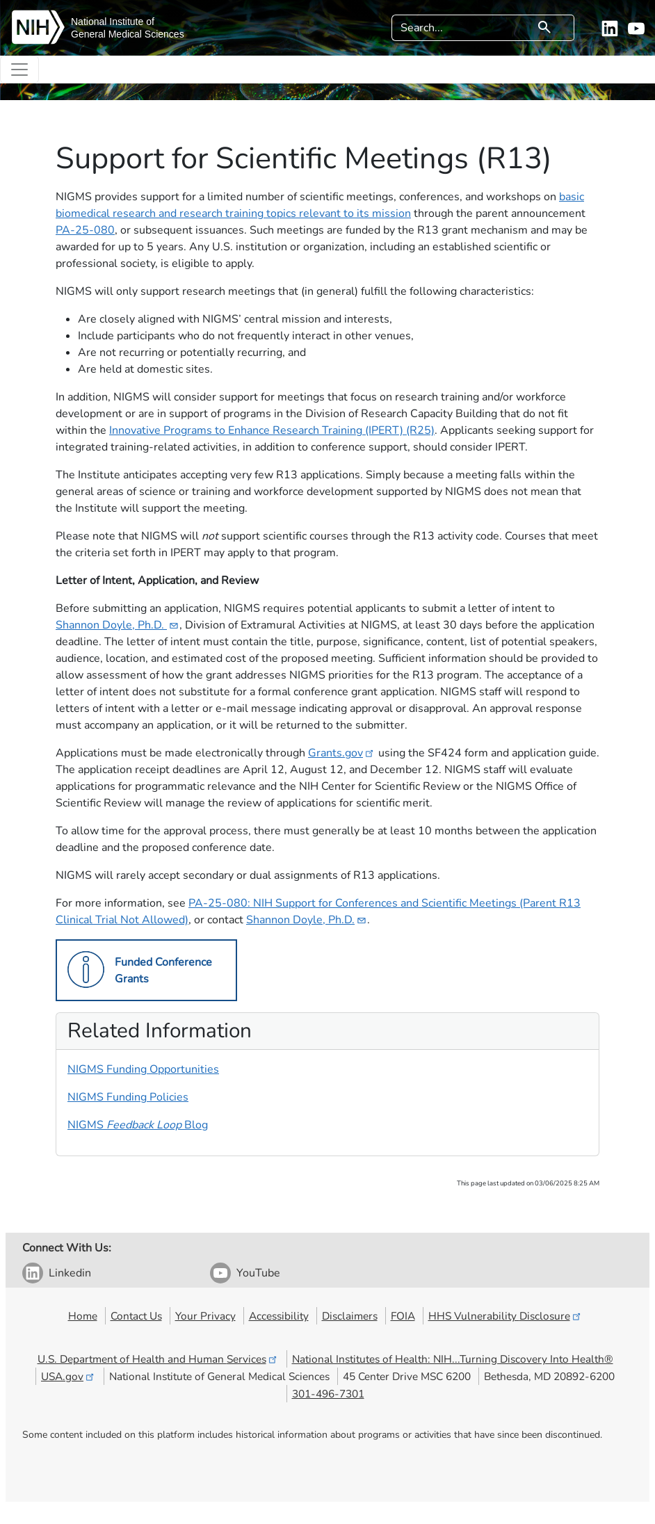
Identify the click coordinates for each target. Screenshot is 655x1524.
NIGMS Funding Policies (127, 1097)
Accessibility (279, 1315)
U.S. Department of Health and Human (158, 1359)
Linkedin (70, 1273)
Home (82, 1315)
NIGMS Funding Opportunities (143, 1069)
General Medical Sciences (127, 34)
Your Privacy (205, 1315)
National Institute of (112, 21)
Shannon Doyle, (117, 625)
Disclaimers (350, 1315)
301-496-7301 (328, 1393)
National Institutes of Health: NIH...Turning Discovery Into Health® (452, 1359)
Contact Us (136, 1315)
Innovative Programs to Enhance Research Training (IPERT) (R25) (272, 430)
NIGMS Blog (137, 1125)
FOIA (403, 1315)
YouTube (258, 1273)
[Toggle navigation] (19, 69)
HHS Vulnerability (505, 1315)
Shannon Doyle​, (306, 919)
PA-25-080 (85, 230)
